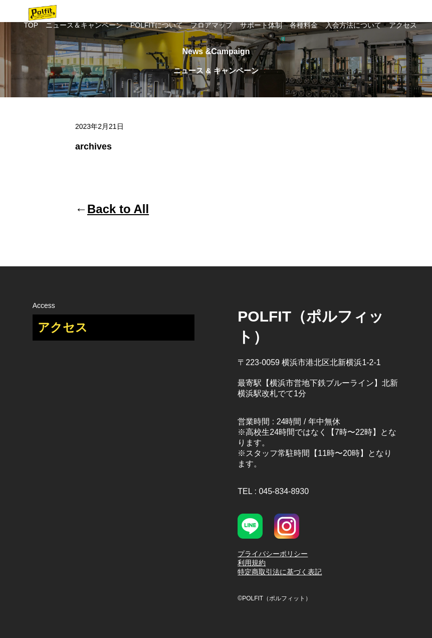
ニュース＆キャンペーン (84, 25)
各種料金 (304, 25)
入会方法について (353, 25)
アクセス (403, 25)
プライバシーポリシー (273, 554)
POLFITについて (156, 25)
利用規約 (252, 563)
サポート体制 (261, 25)
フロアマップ (211, 25)
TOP (31, 25)
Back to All (118, 209)
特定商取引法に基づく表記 (280, 572)
